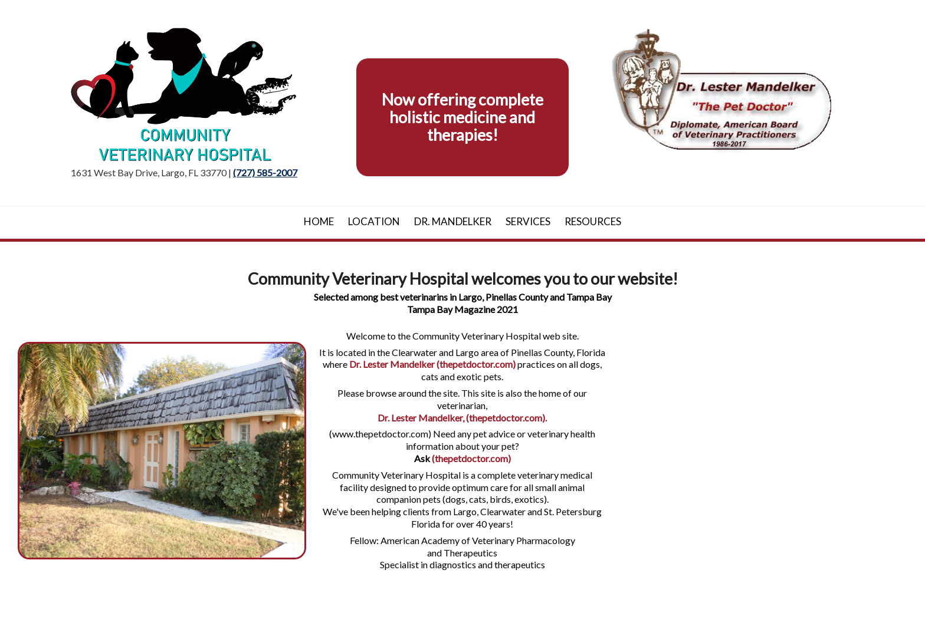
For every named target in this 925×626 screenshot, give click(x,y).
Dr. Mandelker (452, 221)
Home (319, 221)
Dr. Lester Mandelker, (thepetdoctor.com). (462, 417)
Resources (593, 221)
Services (528, 221)
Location (374, 221)
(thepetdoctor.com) (471, 458)
